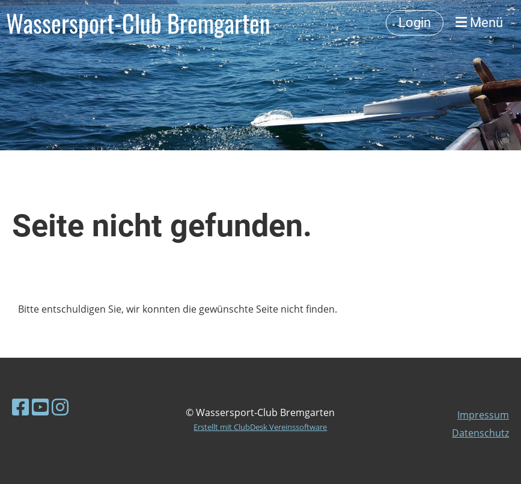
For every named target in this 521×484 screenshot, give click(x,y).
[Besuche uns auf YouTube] (40, 407)
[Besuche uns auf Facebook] (20, 407)
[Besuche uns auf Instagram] (60, 407)
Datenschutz (480, 433)
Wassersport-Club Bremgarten (138, 23)
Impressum (483, 414)
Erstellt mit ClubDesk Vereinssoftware (260, 426)
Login (414, 22)
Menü (479, 22)
